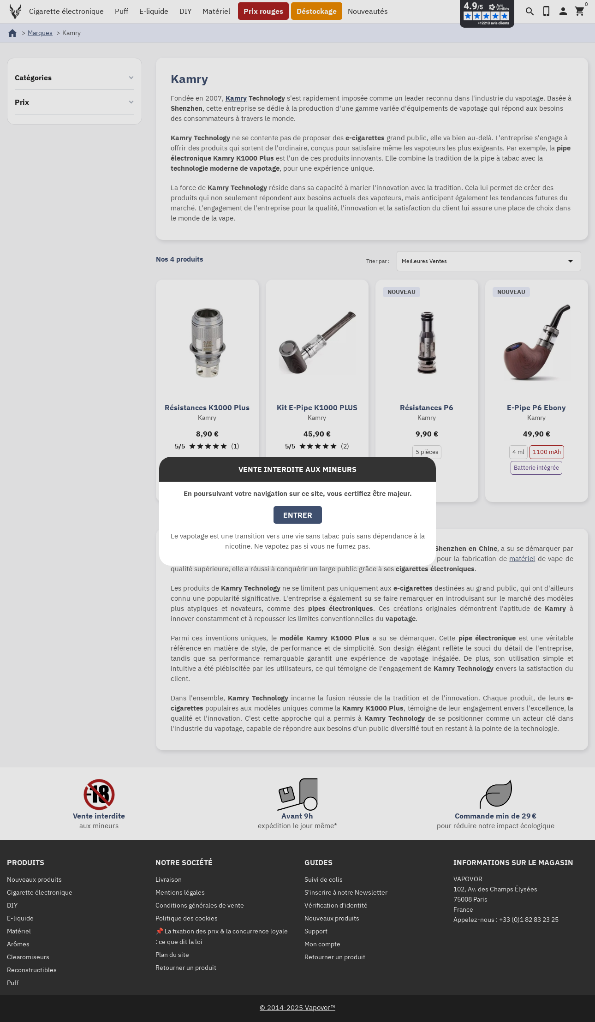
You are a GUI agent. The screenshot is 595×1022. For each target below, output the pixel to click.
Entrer (297, 515)
